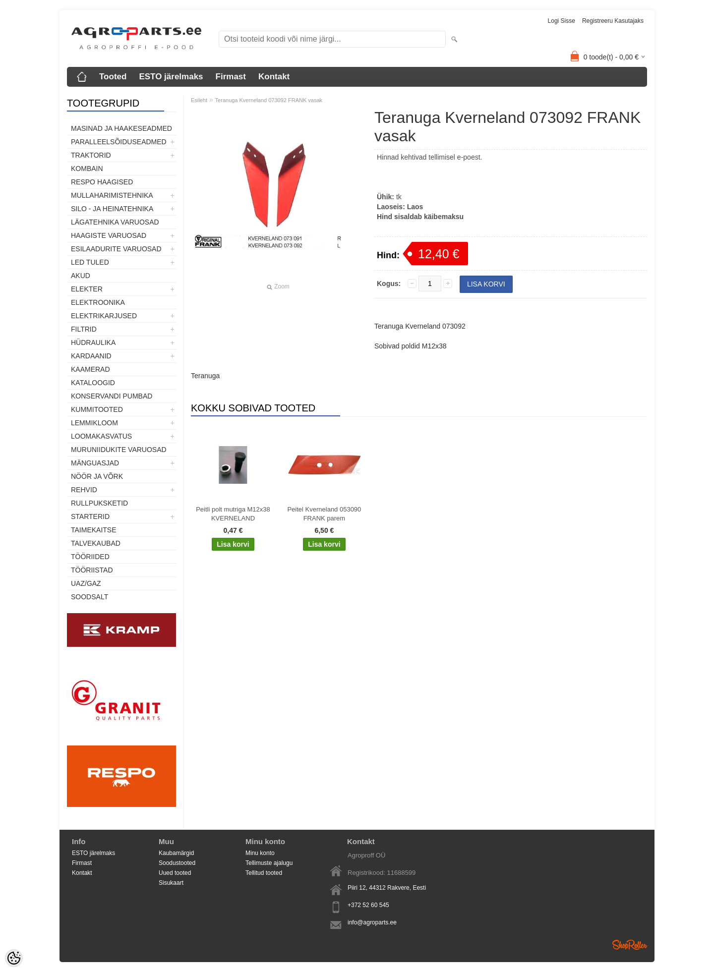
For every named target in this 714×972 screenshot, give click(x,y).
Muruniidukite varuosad (119, 450)
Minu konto (260, 853)
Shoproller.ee (629, 945)
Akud (80, 276)
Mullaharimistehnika (112, 195)
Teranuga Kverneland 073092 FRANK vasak (268, 100)
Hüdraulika (93, 342)
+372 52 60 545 (368, 905)
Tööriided (90, 557)
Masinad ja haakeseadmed (121, 128)
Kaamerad (90, 369)
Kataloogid (93, 383)
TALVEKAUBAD (95, 543)
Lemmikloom (94, 423)
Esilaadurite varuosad (116, 249)
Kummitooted (97, 409)
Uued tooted (175, 872)
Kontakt (274, 76)
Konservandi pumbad (111, 396)
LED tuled (90, 262)
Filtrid (84, 329)
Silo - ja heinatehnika (112, 209)
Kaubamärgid (176, 853)
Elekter (87, 289)
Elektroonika (98, 302)
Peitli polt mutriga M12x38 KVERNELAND (233, 514)
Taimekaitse (94, 530)
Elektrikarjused (104, 316)
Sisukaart (171, 882)
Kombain (87, 168)
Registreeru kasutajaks (613, 20)
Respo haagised (102, 182)
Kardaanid (91, 356)
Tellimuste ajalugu (269, 862)
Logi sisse (561, 20)
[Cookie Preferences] (14, 958)
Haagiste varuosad (108, 235)
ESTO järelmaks (171, 76)
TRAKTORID (91, 155)
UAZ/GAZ (86, 583)
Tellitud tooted (263, 872)
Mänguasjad (95, 463)
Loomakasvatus (101, 436)
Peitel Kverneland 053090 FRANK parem (324, 514)
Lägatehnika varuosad (115, 222)
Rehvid (84, 490)
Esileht (199, 100)
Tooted (112, 76)
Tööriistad (92, 570)
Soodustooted (177, 862)
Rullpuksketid (99, 503)
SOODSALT (89, 597)
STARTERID (90, 516)
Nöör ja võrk (97, 476)
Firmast (231, 76)
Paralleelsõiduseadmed (119, 142)
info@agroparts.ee (372, 922)
